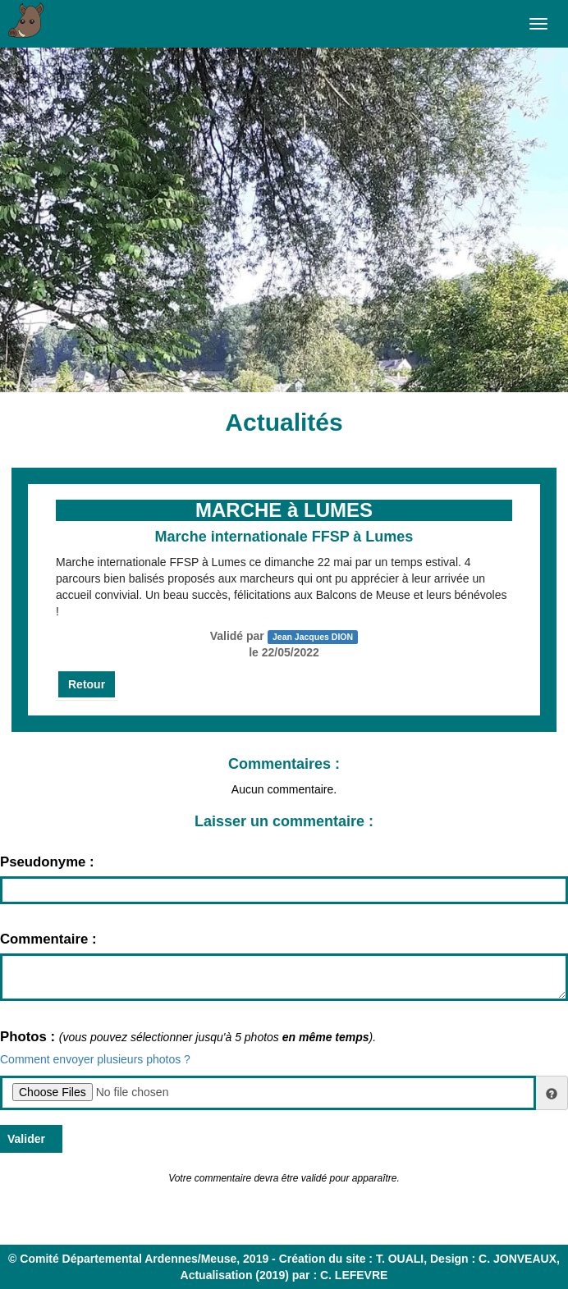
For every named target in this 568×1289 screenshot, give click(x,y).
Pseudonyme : (47, 862)
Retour (86, 684)
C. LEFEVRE (353, 1275)
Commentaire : (48, 939)
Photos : (29, 1036)
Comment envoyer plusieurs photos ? (95, 1059)
